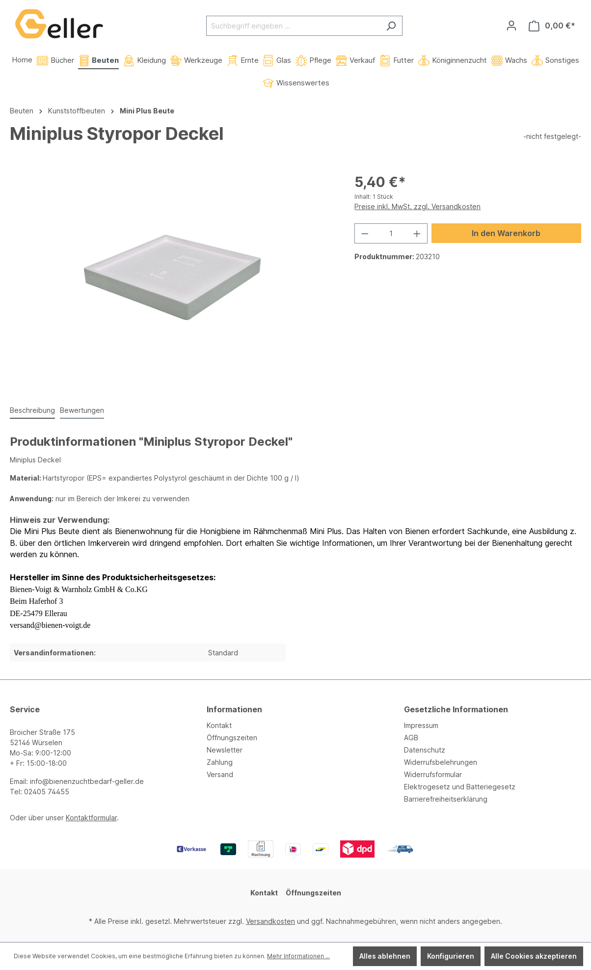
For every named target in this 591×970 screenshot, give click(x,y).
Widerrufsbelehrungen (440, 762)
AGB (411, 737)
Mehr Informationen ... (298, 956)
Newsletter (224, 750)
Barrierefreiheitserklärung (445, 799)
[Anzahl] (391, 233)
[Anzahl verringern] (364, 233)
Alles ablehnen (384, 956)
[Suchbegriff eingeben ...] (293, 26)
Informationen (234, 709)
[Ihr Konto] (511, 25)
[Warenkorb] (552, 25)
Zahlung (220, 762)
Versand (220, 774)
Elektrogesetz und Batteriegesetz (459, 786)
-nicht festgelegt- (552, 136)
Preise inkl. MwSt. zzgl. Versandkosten (417, 206)
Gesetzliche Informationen (456, 709)
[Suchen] (391, 26)
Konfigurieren (450, 956)
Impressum (421, 725)
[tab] (32, 411)
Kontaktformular (91, 817)
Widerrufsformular (433, 774)
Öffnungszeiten (232, 737)
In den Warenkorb (506, 233)
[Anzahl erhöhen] (417, 233)
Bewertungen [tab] (82, 410)
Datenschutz (424, 750)
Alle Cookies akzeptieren (534, 956)
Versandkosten (270, 921)
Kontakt (219, 725)
